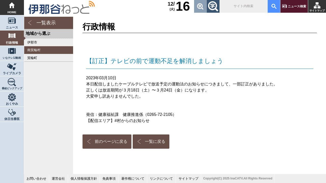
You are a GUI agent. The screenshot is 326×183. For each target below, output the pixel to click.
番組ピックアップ (12, 88)
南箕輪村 (33, 50)
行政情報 (12, 42)
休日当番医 (12, 118)
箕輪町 (32, 58)
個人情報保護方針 (84, 178)
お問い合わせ (36, 178)
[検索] (243, 6)
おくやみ (12, 103)
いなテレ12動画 (12, 57)
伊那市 (32, 42)
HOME (12, 12)
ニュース (12, 27)
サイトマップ (317, 10)
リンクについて (161, 178)
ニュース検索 (297, 6)
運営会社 (58, 178)
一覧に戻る (155, 141)
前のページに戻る (111, 141)
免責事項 (109, 178)
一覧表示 (46, 22)
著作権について (132, 178)
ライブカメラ (12, 73)
